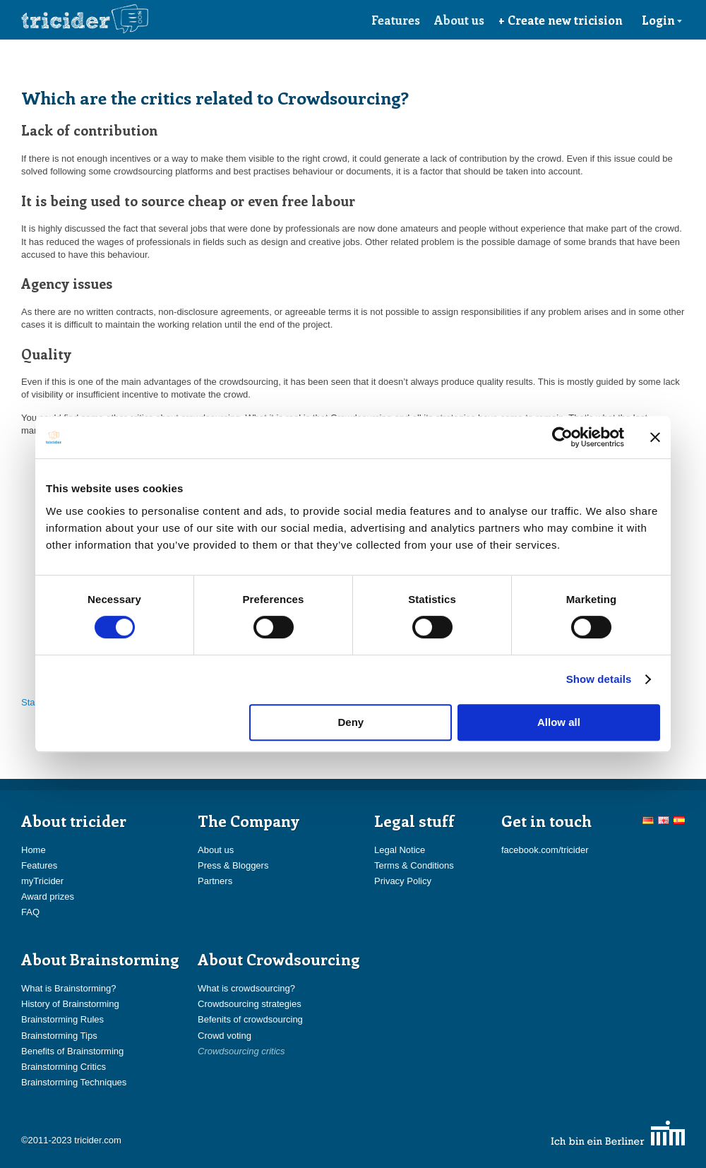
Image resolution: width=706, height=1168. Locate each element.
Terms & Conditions (414, 865)
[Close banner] (655, 437)
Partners (215, 881)
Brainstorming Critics (63, 1066)
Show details (599, 679)
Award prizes (47, 896)
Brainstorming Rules (62, 1019)
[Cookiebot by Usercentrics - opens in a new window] (562, 437)
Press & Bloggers (233, 865)
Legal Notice (399, 850)
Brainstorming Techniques (73, 1082)
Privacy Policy (402, 881)
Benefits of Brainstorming (72, 1051)
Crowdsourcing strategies (249, 1004)
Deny (351, 722)
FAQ (30, 912)
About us (459, 20)
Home (33, 850)
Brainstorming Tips (59, 1035)
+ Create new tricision (560, 20)
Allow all (558, 722)
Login (662, 20)
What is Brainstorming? (68, 988)
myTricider (42, 881)
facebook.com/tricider (545, 850)
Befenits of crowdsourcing (250, 1019)
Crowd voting (224, 1035)
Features (395, 20)
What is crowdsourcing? (246, 988)
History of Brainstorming (70, 1004)
